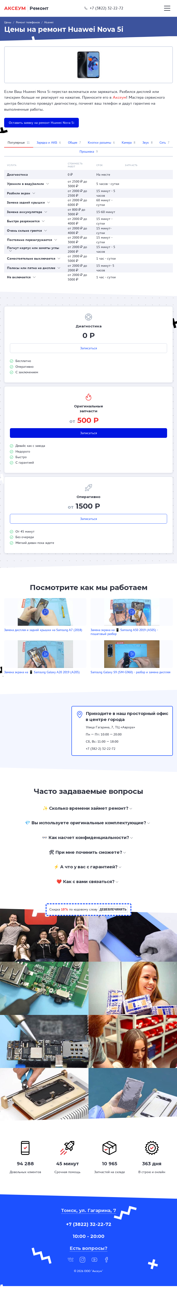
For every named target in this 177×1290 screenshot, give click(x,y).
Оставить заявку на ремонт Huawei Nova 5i (41, 123)
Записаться (88, 348)
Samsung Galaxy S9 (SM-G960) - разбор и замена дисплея (84, 674)
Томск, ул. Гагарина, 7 (88, 1214)
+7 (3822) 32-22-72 (104, 8)
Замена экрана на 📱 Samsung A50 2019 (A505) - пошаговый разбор (85, 632)
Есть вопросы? (88, 1252)
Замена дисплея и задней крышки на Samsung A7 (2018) (29, 632)
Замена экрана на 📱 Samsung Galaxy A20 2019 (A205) (145, 632)
